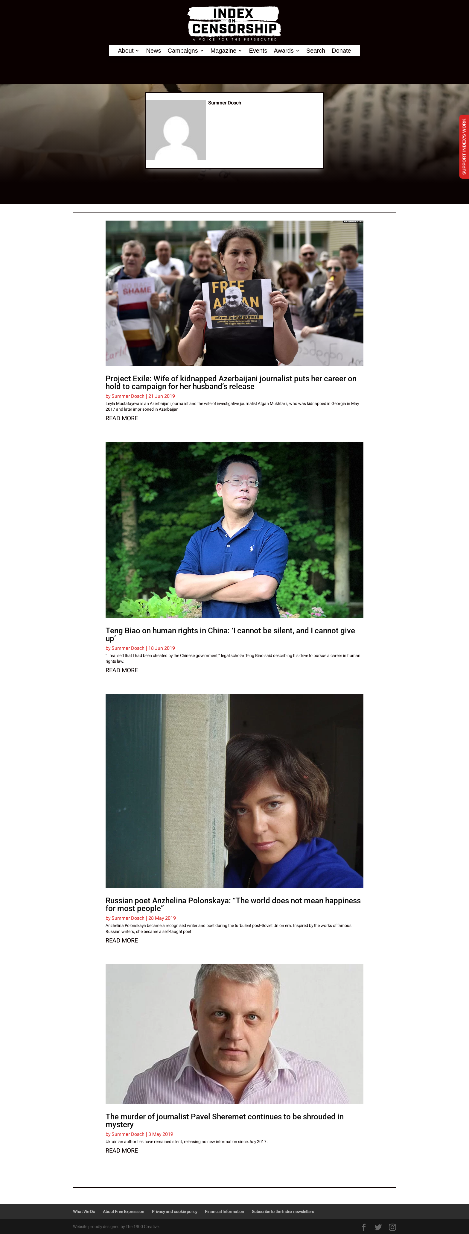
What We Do (84, 1211)
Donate (341, 51)
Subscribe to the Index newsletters (283, 1211)
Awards (284, 51)
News (153, 51)
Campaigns (183, 51)
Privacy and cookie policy (174, 1211)
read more (122, 418)
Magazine (224, 51)
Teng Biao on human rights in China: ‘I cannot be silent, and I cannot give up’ (230, 634)
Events (258, 51)
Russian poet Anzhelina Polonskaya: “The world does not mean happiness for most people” (233, 904)
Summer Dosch (128, 396)
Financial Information (224, 1211)
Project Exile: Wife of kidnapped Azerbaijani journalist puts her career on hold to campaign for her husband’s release (231, 382)
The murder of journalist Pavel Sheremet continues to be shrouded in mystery (225, 1120)
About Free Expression (123, 1211)
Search (315, 51)
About (125, 51)
